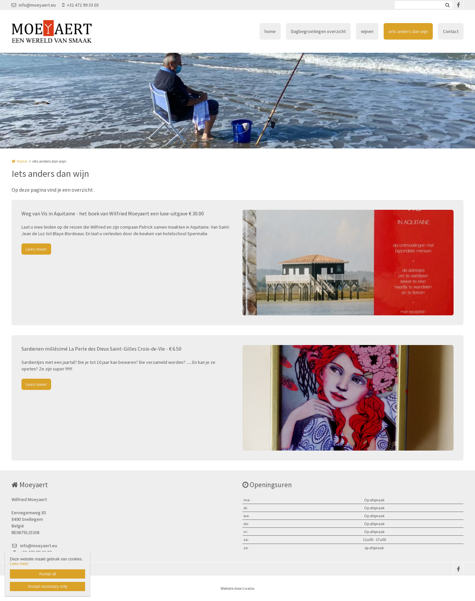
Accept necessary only (47, 586)
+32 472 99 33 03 (80, 5)
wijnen (367, 31)
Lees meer (36, 249)
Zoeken (447, 5)
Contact (451, 31)
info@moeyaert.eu (34, 5)
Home (22, 161)
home (270, 31)
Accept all (47, 574)
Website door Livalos (237, 588)
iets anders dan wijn (408, 31)
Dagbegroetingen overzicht (318, 31)
